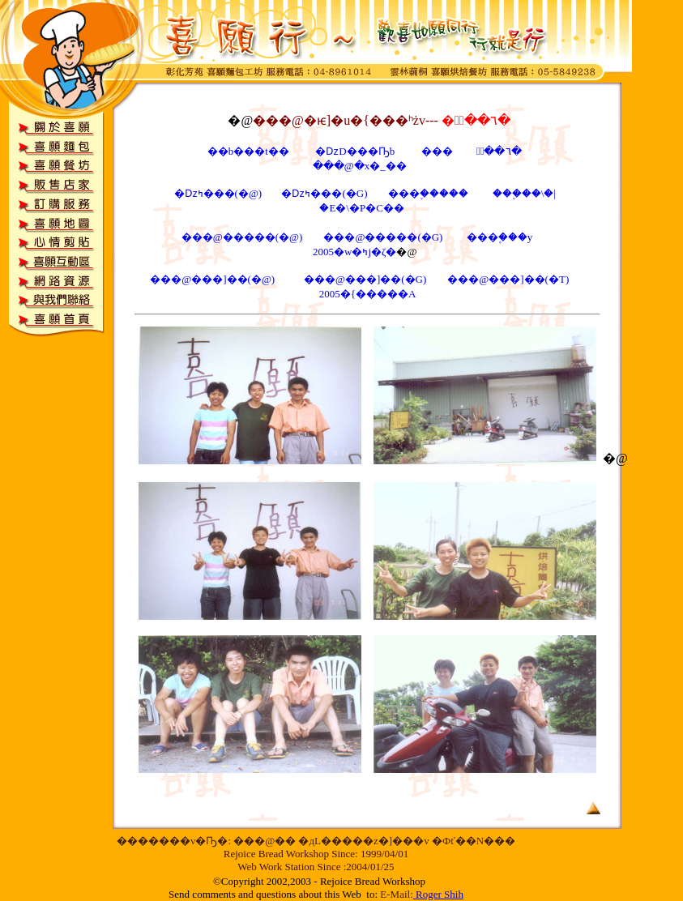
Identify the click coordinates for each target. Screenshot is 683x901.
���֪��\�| (524, 193)
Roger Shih (439, 894)
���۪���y (500, 237)
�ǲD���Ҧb (356, 151)
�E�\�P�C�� (361, 208)
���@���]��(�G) (366, 279)
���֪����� (428, 193)
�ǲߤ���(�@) (218, 193)
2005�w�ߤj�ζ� (354, 252)
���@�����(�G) (384, 237)
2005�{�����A (367, 294)
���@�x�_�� (362, 166)
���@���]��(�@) (213, 279)
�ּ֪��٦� (498, 151)
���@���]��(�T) (508, 279)
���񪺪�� (437, 151)
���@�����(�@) (242, 237)
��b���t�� (248, 151)
